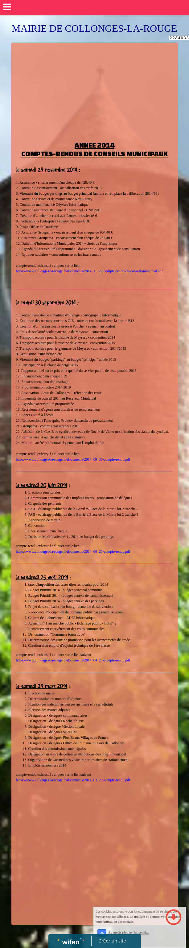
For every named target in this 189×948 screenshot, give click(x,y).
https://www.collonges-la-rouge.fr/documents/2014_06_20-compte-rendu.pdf (73, 551)
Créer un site (112, 941)
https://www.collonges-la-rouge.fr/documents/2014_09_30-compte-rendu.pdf (73, 459)
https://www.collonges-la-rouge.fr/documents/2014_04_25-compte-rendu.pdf (73, 660)
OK (102, 932)
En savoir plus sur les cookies (128, 932)
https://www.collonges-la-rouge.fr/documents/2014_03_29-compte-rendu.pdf (73, 780)
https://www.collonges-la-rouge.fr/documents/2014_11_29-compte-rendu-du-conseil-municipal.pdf (89, 271)
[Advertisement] (94, 89)
